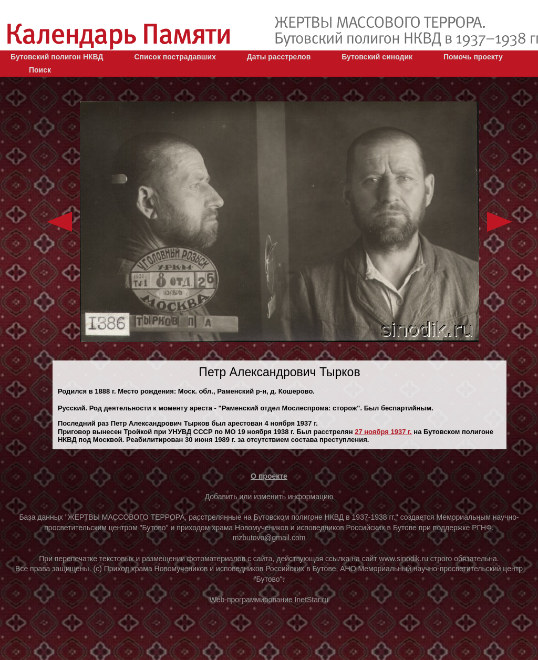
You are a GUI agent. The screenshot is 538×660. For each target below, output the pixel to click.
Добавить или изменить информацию (269, 496)
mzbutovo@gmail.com (269, 537)
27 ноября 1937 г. (383, 432)
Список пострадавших (175, 57)
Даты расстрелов (279, 57)
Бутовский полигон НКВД (57, 57)
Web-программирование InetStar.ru (269, 599)
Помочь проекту (473, 57)
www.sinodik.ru (403, 558)
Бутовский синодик (377, 57)
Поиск (40, 70)
